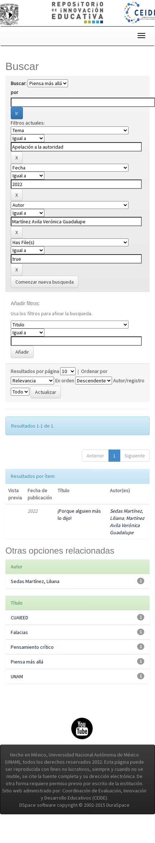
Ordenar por (94, 371)
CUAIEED (19, 617)
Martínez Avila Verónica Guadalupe (127, 525)
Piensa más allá (27, 661)
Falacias (19, 632)
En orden (64, 380)
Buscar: (18, 83)
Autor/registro (128, 380)
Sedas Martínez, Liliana (35, 581)
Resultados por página (35, 371)
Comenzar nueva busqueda (44, 282)
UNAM (17, 676)
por (14, 92)
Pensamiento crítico (32, 647)
